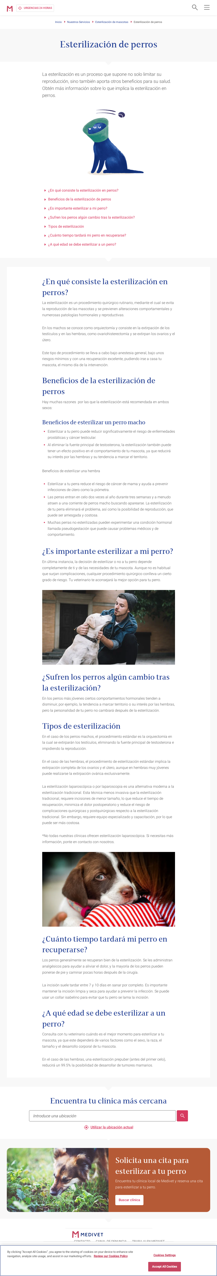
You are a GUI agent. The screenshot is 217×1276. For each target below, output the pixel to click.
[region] (108, 1260)
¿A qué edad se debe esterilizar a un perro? (80, 244)
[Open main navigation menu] (206, 7)
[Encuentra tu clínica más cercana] (102, 1115)
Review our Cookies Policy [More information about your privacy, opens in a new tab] (111, 1256)
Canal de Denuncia (154, 1234)
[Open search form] (194, 7)
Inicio (58, 22)
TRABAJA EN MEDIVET (191, 1234)
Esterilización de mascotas (111, 22)
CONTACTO (125, 1234)
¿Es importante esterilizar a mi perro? (75, 208)
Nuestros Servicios (78, 22)
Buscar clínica (129, 1200)
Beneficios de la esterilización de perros (77, 199)
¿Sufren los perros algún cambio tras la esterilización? (89, 217)
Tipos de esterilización (64, 226)
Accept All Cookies (164, 1266)
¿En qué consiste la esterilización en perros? (81, 190)
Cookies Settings (164, 1255)
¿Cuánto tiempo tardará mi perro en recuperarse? (85, 235)
